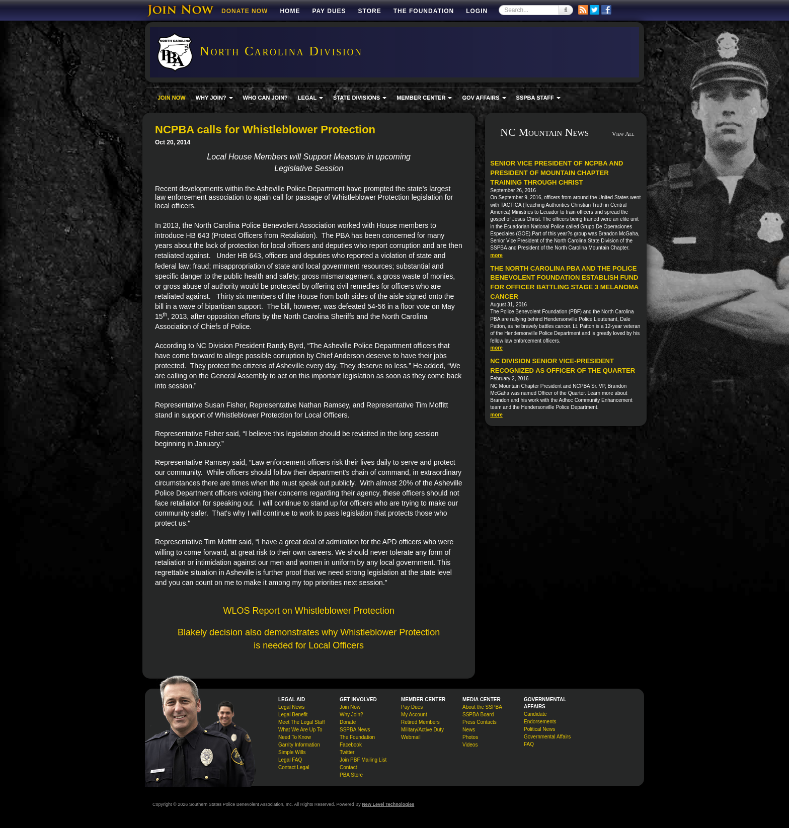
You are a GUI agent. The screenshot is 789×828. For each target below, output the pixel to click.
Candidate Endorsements (540, 717)
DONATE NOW (244, 11)
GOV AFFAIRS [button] (484, 98)
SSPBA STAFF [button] (538, 98)
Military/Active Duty (422, 729)
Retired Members (420, 722)
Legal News (291, 707)
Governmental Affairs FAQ (547, 740)
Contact (348, 767)
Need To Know (294, 737)
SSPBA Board (478, 714)
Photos (470, 737)
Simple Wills (291, 752)
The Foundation (423, 11)
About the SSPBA (482, 707)
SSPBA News (355, 729)
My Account (414, 714)
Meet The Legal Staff (301, 722)
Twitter (347, 752)
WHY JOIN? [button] (214, 98)
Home (290, 11)
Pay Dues (329, 11)
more (496, 255)
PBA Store (351, 775)
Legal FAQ (290, 760)
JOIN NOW (171, 98)
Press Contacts (479, 722)
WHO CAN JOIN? (265, 98)
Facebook (351, 745)
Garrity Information (299, 745)
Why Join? (351, 714)
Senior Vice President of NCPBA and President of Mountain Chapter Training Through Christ (556, 172)
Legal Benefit (292, 714)
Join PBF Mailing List (363, 760)
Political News (539, 729)
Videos (470, 745)
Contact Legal (293, 767)
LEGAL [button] (310, 98)
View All (623, 133)
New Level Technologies (388, 804)
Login (477, 11)
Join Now (350, 707)
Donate (348, 722)
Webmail (411, 737)
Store (369, 11)
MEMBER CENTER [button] (424, 98)
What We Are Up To (300, 729)
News (468, 729)
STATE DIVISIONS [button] (359, 98)
